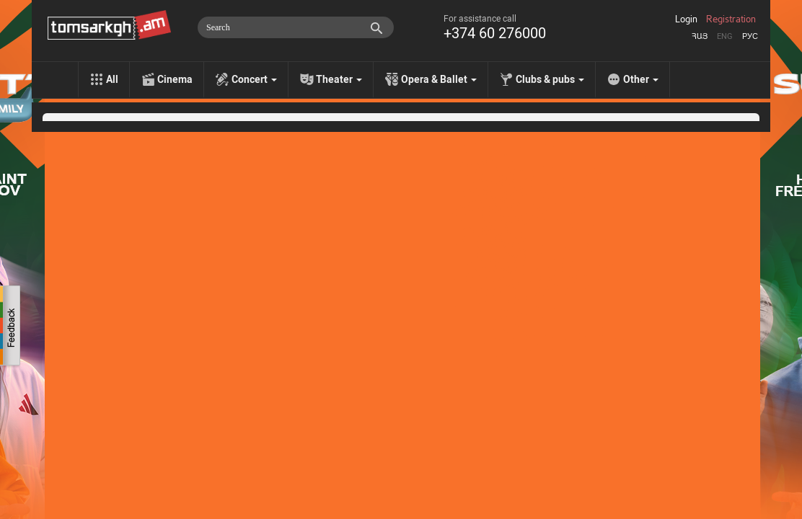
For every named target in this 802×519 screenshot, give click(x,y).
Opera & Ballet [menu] (439, 79)
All (112, 79)
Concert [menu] (254, 79)
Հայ (700, 36)
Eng (725, 36)
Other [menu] (640, 79)
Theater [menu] (339, 79)
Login (686, 19)
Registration (731, 19)
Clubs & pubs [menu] (550, 79)
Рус (750, 36)
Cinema (175, 79)
